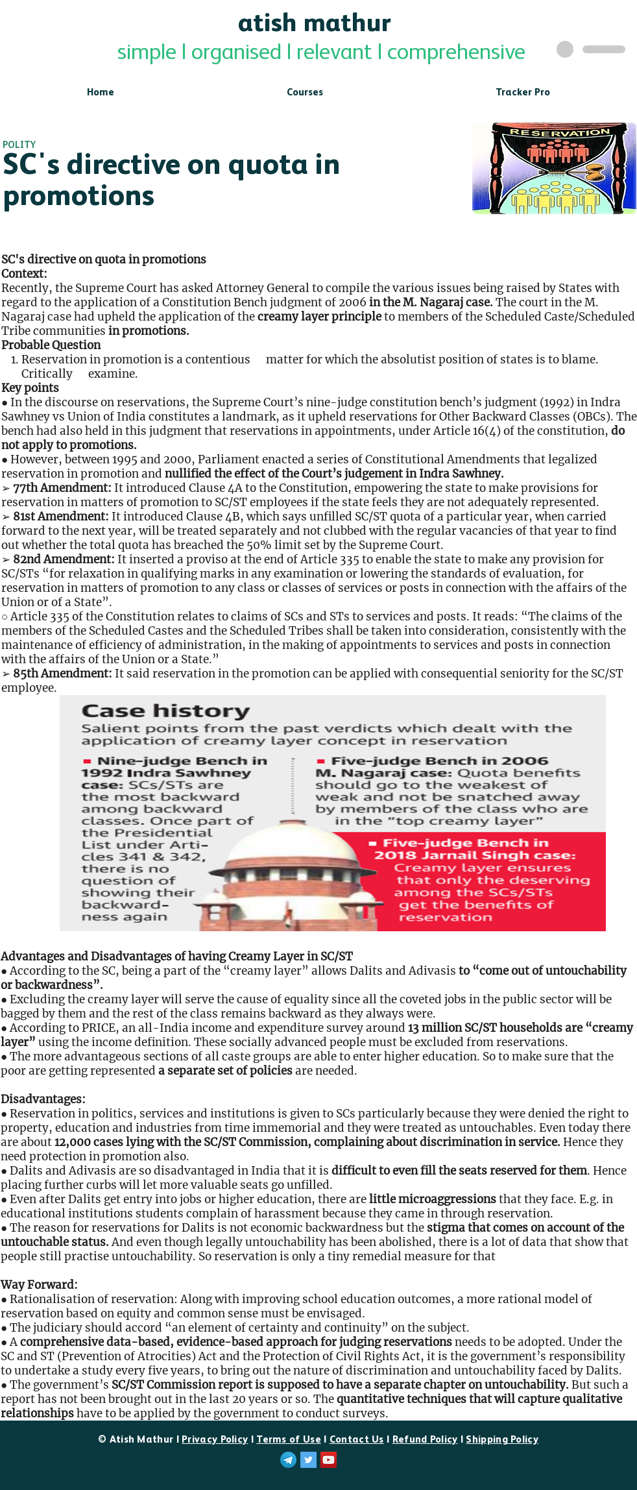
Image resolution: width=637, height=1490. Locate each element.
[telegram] (288, 1460)
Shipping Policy (502, 1440)
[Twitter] (308, 1460)
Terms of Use (288, 1440)
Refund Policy (425, 1440)
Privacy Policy (215, 1440)
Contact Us (357, 1440)
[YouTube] (328, 1460)
